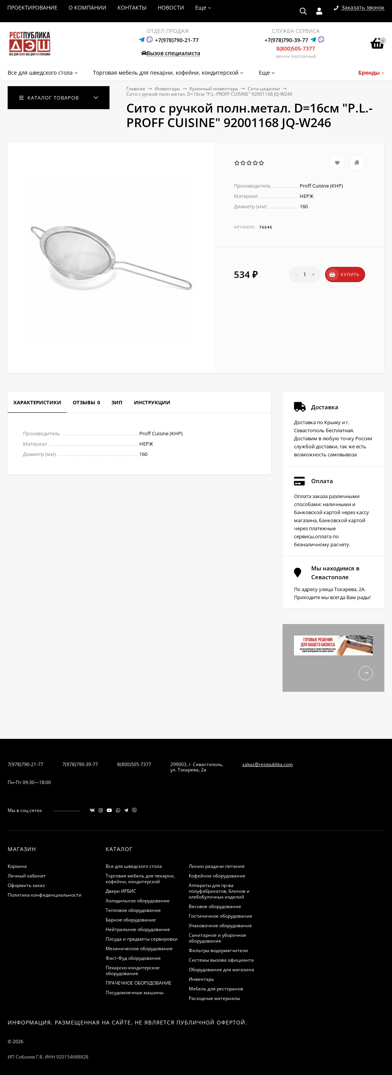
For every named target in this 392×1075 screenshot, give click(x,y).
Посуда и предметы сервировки (142, 939)
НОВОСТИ (171, 7)
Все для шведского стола (134, 866)
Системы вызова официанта (221, 960)
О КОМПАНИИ (87, 7)
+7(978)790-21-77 (177, 40)
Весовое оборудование (215, 906)
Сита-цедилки (264, 88)
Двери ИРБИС (121, 891)
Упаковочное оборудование (220, 925)
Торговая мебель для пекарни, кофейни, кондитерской (140, 878)
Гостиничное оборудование (220, 916)
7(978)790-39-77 (80, 764)
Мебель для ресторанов (216, 988)
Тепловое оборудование (133, 910)
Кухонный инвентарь (213, 88)
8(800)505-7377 (295, 48)
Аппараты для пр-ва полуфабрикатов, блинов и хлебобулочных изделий (219, 891)
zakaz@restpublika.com (267, 764)
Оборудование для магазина (221, 969)
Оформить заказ (26, 885)
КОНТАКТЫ (132, 7)
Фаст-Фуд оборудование (133, 958)
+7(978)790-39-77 (286, 40)
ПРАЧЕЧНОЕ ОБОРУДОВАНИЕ (139, 983)
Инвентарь (167, 88)
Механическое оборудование (139, 948)
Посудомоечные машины (134, 992)
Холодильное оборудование (138, 900)
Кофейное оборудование (217, 875)
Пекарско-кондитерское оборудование (133, 970)
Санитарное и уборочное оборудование (217, 938)
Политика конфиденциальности (45, 895)
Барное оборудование (131, 920)
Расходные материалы (214, 998)
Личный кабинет (27, 875)
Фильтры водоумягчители (218, 950)
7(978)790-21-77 (25, 764)
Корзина (17, 866)
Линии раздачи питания (217, 866)
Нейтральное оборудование (138, 929)
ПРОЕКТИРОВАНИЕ (32, 7)
